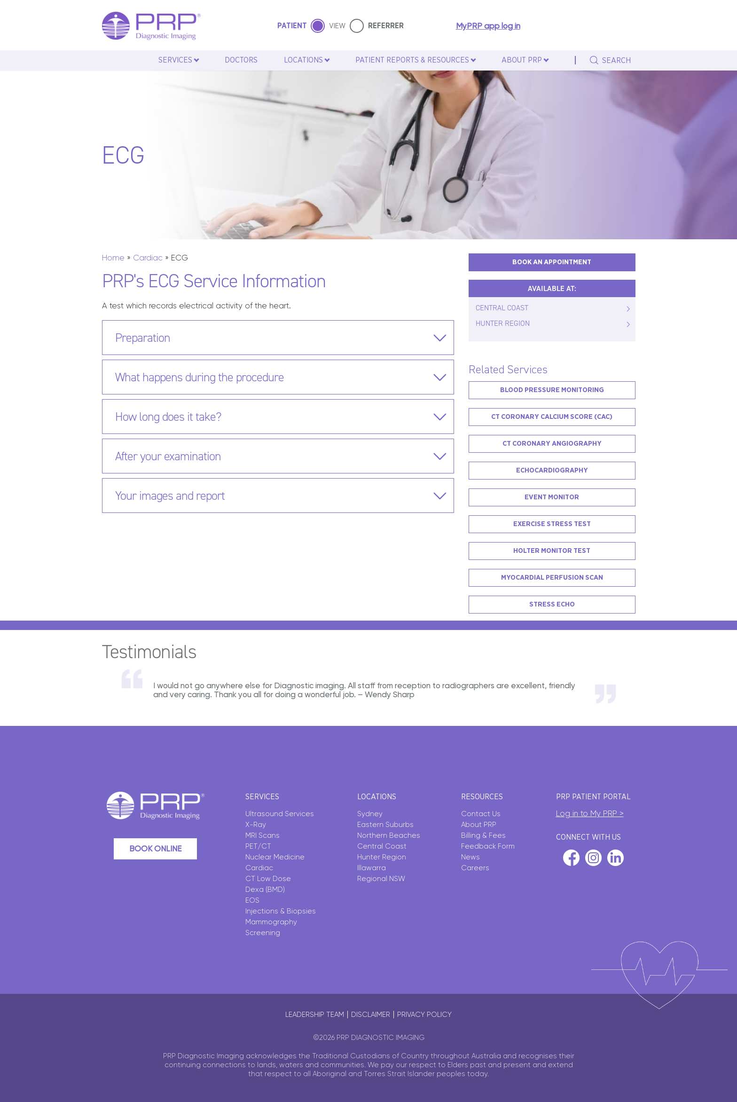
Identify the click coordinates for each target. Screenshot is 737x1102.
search (616, 60)
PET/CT (258, 846)
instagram (593, 858)
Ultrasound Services (279, 814)
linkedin (615, 858)
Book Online (155, 848)
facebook (571, 858)
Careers (475, 868)
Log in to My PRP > (590, 813)
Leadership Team (314, 1014)
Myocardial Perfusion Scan (552, 577)
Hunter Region (381, 857)
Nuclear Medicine (275, 857)
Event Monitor (552, 497)
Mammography (271, 922)
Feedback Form (488, 846)
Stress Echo (552, 604)
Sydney (370, 814)
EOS (252, 900)
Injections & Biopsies (280, 911)
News (470, 857)
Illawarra (371, 868)
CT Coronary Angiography (552, 443)
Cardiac (148, 257)
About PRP (478, 824)
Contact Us (481, 814)
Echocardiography (552, 470)
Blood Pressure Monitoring (552, 390)
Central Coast (382, 846)
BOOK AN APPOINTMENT (551, 262)
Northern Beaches (388, 835)
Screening (262, 933)
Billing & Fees (483, 835)
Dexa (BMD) (265, 889)
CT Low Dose (268, 878)
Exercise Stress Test (552, 523)
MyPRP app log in (488, 26)
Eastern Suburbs (385, 824)
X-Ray (255, 824)
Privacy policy (424, 1014)
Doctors (241, 60)
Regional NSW (381, 878)
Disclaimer (370, 1014)
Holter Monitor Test (551, 550)
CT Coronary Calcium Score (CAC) (551, 416)
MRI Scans (262, 835)
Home (113, 257)
